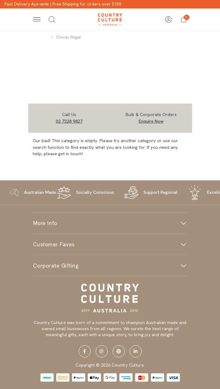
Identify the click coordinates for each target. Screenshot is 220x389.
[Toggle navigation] (36, 19)
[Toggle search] (51, 19)
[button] (183, 19)
